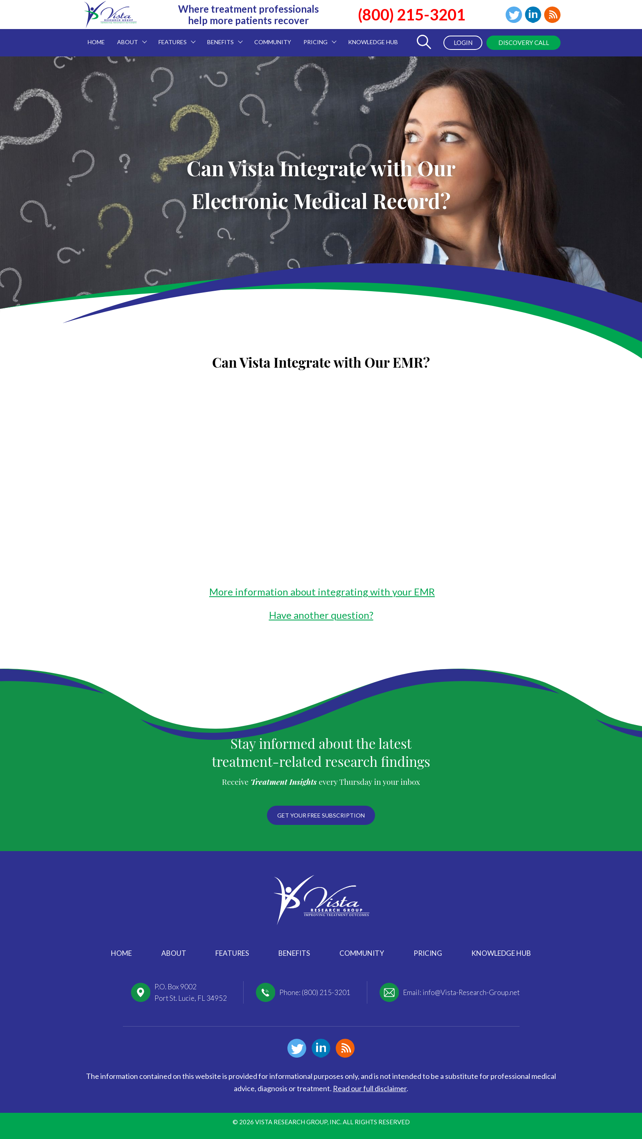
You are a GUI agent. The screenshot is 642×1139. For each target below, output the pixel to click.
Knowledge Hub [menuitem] (373, 41)
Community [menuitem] (272, 41)
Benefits (294, 953)
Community (361, 953)
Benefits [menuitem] (222, 37)
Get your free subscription (321, 815)
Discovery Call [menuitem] (523, 42)
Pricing (428, 953)
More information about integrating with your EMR (322, 592)
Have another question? (321, 615)
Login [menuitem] (463, 42)
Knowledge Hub (501, 953)
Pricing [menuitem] (317, 37)
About (173, 953)
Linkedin (533, 15)
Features (232, 953)
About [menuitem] (129, 37)
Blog (552, 15)
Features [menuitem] (174, 37)
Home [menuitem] (96, 41)
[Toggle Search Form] (424, 42)
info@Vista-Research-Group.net (471, 992)
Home (121, 953)
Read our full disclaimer (370, 1088)
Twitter (514, 15)
